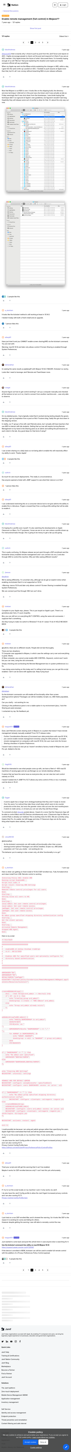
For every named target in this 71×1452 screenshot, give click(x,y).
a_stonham (9, 310)
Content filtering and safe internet (13, 1423)
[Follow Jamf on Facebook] (20, 1341)
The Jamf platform (8, 1388)
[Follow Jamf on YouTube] (11, 1341)
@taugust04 (6, 54)
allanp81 (8, 337)
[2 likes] (11, 296)
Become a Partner (8, 1370)
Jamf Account (6, 1377)
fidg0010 (8, 764)
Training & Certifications (10, 1356)
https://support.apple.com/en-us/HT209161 (18, 1247)
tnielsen (8, 606)
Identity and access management (13, 1413)
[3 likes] (12, 630)
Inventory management (9, 1402)
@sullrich (5, 577)
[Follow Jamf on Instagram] (16, 1341)
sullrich (7, 473)
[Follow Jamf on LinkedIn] (7, 1341)
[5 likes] (12, 1259)
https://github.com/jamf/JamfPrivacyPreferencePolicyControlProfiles (27, 1147)
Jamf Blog (5, 1363)
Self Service (5, 1409)
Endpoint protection (8, 1416)
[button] (4, 5)
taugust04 (9, 727)
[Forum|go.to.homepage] (13, 4)
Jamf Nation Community (10, 1359)
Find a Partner (6, 1374)
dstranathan (9, 365)
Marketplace (6, 1366)
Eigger (7, 798)
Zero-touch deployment (10, 1391)
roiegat (7, 388)
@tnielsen (5, 691)
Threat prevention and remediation (14, 1420)
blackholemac (10, 50)
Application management (10, 1399)
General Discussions (10, 11)
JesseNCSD (9, 837)
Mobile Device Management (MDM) (14, 1395)
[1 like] (10, 323)
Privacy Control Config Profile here (14, 1198)
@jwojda (20, 812)
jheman (7, 572)
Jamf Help (5, 1352)
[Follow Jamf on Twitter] (2, 1341)
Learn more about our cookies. (43, 1437)
